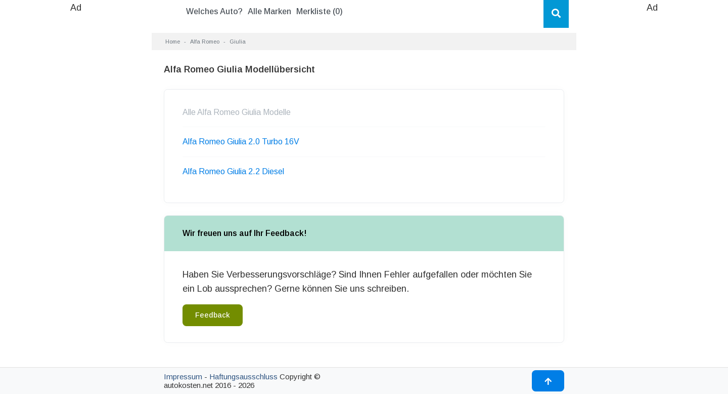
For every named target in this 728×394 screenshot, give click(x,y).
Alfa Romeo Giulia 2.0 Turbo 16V (241, 141)
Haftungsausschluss (243, 376)
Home (172, 41)
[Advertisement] (76, 167)
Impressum (183, 376)
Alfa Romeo (204, 41)
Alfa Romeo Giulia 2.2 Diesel (233, 171)
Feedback (212, 315)
